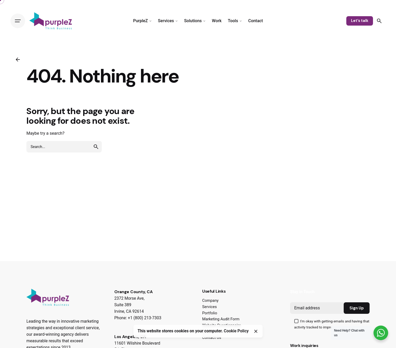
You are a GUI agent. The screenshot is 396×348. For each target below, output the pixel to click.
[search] (96, 146)
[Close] (256, 331)
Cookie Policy (236, 331)
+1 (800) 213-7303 (144, 318)
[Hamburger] (17, 21)
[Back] (17, 59)
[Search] (379, 21)
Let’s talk (359, 20)
